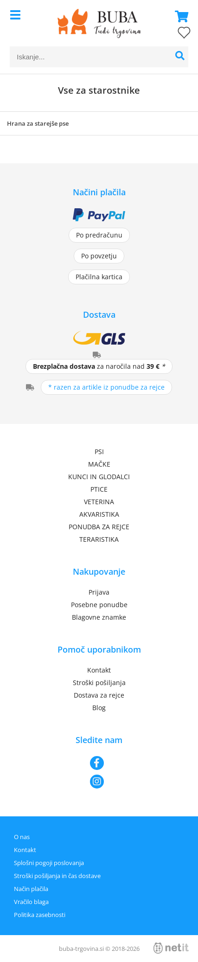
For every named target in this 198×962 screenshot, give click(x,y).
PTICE (99, 489)
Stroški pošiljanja (99, 682)
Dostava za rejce (99, 695)
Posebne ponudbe (99, 604)
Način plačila (31, 889)
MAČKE (99, 464)
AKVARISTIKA (99, 514)
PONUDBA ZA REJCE (99, 526)
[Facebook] (99, 763)
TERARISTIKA (99, 539)
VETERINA (99, 501)
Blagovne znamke (99, 617)
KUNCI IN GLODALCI (99, 476)
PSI (99, 451)
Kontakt (99, 670)
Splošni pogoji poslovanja (49, 863)
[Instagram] (99, 782)
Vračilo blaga (31, 902)
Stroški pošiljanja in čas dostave (57, 876)
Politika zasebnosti (39, 915)
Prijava (99, 592)
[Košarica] (179, 16)
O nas (22, 837)
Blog (99, 707)
